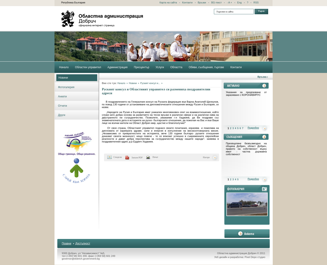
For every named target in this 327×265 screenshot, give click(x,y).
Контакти (187, 2)
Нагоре (206, 157)
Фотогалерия (66, 87)
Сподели (118, 157)
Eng (239, 2)
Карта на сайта (168, 2)
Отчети (62, 105)
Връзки (202, 2)
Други (61, 115)
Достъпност (82, 243)
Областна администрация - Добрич (102, 18)
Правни (66, 243)
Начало (121, 83)
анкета (247, 233)
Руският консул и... (150, 83)
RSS (256, 2)
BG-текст (216, 2)
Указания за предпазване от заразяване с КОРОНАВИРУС (246, 93)
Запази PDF (137, 157)
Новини (63, 77)
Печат (155, 157)
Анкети (62, 96)
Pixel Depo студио (255, 257)
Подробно (253, 128)
